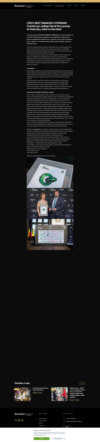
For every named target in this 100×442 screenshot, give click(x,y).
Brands (40, 392)
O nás (76, 5)
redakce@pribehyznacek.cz (74, 421)
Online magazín (59, 5)
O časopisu (41, 425)
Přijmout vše (41, 438)
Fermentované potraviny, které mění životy (40, 389)
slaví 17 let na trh (53, 1)
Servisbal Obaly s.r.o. (38, 129)
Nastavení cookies (58, 438)
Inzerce (69, 5)
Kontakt (83, 5)
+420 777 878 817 (71, 418)
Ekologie (35, 392)
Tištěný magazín (47, 5)
